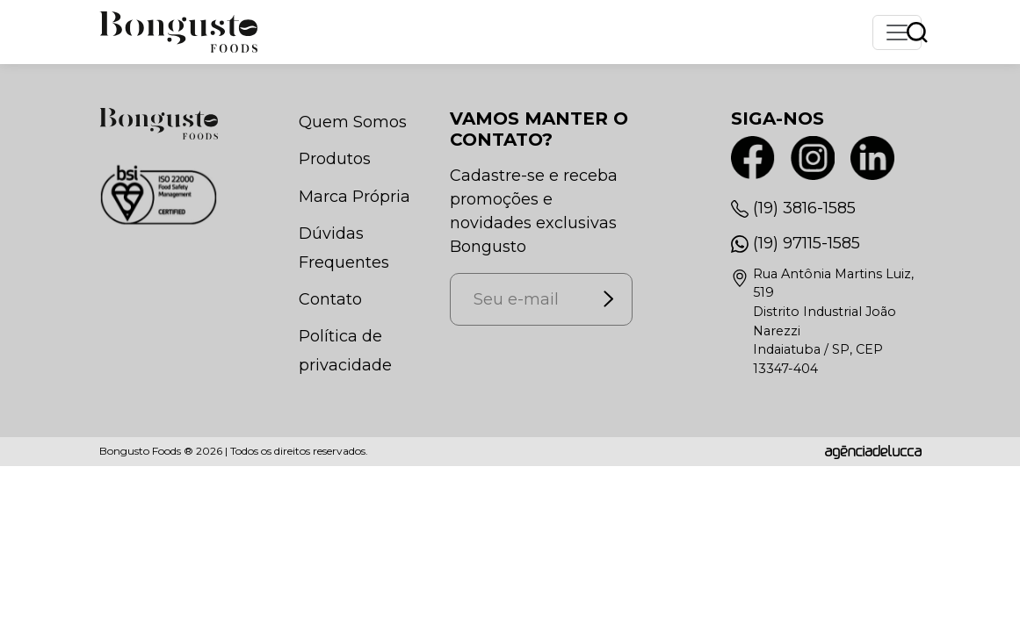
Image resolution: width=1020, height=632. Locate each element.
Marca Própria (354, 196)
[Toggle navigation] (897, 32)
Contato (330, 299)
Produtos (335, 159)
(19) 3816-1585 (804, 208)
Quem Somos (353, 122)
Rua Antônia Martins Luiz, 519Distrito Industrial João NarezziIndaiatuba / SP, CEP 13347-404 (833, 321)
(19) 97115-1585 (806, 243)
